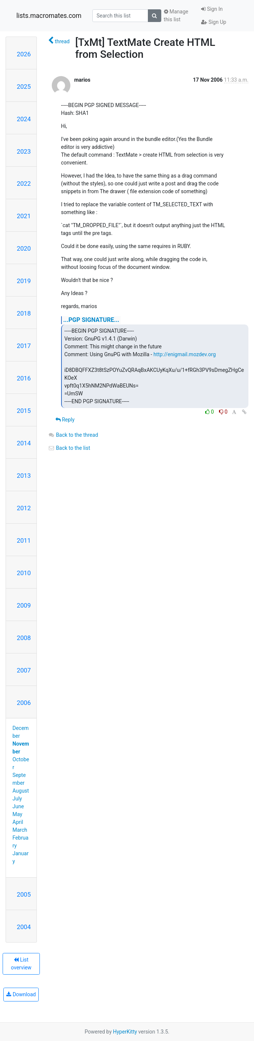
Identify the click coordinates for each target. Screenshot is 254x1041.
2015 (24, 410)
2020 (24, 248)
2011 (24, 540)
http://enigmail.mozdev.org (184, 354)
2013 (24, 475)
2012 (24, 508)
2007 (24, 670)
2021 (24, 216)
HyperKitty (125, 1032)
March (20, 830)
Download (21, 994)
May (17, 814)
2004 (24, 927)
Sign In (212, 9)
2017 (24, 345)
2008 (24, 638)
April (18, 822)
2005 (24, 894)
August (21, 791)
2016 (24, 378)
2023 (24, 151)
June (18, 806)
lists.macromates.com (49, 15)
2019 (24, 281)
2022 (24, 183)
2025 (24, 86)
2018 (24, 313)
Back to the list (69, 448)
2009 (24, 605)
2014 (24, 443)
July (17, 799)
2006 (24, 702)
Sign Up (213, 22)
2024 (24, 119)
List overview (21, 964)
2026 (24, 54)
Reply (64, 420)
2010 (24, 573)
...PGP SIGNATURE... (91, 319)
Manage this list (176, 15)
